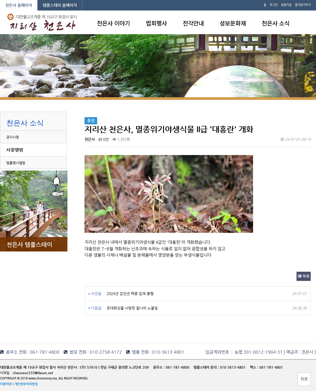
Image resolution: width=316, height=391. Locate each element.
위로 (304, 379)
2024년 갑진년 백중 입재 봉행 (130, 293)
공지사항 (12, 137)
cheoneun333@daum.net (33, 373)
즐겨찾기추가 (303, 5)
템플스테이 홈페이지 (60, 5)
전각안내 (193, 23)
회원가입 (286, 5)
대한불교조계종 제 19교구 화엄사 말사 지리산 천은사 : (39, 367)
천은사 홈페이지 (18, 5)
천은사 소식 (276, 23)
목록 (303, 276)
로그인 (274, 5)
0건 (103, 139)
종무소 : (159, 367)
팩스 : (254, 367)
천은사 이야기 (113, 23)
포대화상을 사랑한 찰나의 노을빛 (132, 308)
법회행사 (156, 23)
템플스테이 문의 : (207, 367)
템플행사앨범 (15, 163)
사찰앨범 (14, 149)
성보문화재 (233, 23)
